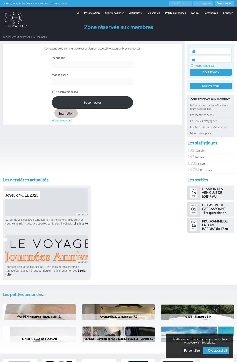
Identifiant (58, 58)
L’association (92, 13)
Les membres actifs (202, 114)
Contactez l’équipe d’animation (208, 127)
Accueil (7, 37)
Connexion (211, 72)
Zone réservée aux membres (210, 99)
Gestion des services (160, 353)
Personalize (192, 350)
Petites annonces (175, 13)
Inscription (66, 113)
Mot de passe (60, 75)
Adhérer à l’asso (114, 13)
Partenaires (210, 13)
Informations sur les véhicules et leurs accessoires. (210, 107)
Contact (228, 13)
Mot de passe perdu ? (62, 120)
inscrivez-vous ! (211, 86)
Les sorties (153, 13)
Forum (194, 13)
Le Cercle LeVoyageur (203, 121)
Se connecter (224, 3)
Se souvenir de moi (65, 92)
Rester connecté (204, 65)
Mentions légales (200, 133)
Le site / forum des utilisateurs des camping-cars (37, 3)
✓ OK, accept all (216, 350)
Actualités (135, 13)
